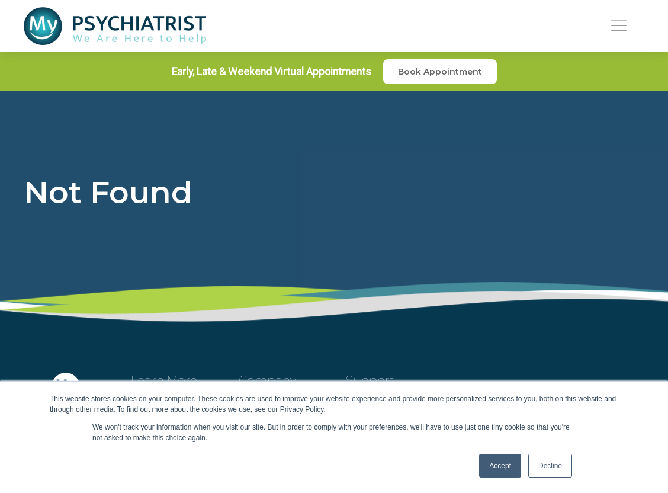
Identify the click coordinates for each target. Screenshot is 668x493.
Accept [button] (500, 466)
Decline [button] (550, 466)
